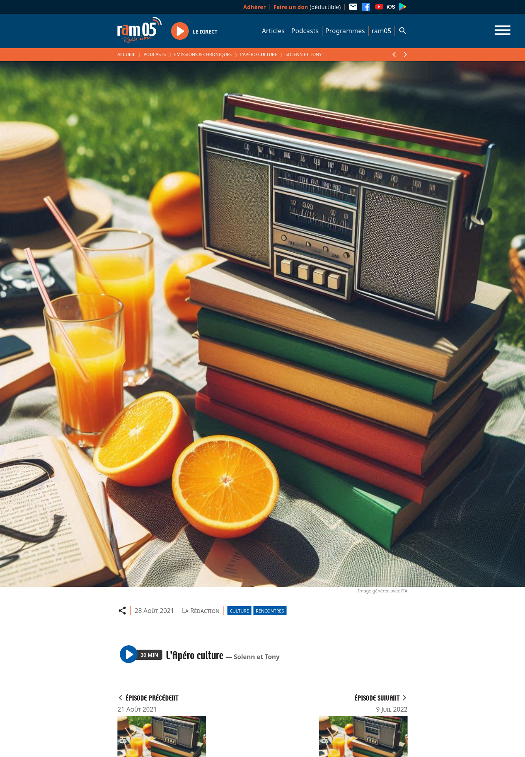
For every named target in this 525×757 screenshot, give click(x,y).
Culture (239, 611)
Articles (273, 30)
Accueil (126, 54)
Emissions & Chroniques (203, 54)
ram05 (381, 30)
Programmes (345, 30)
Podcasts (304, 30)
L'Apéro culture (258, 54)
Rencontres (270, 611)
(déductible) (307, 7)
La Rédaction (201, 610)
